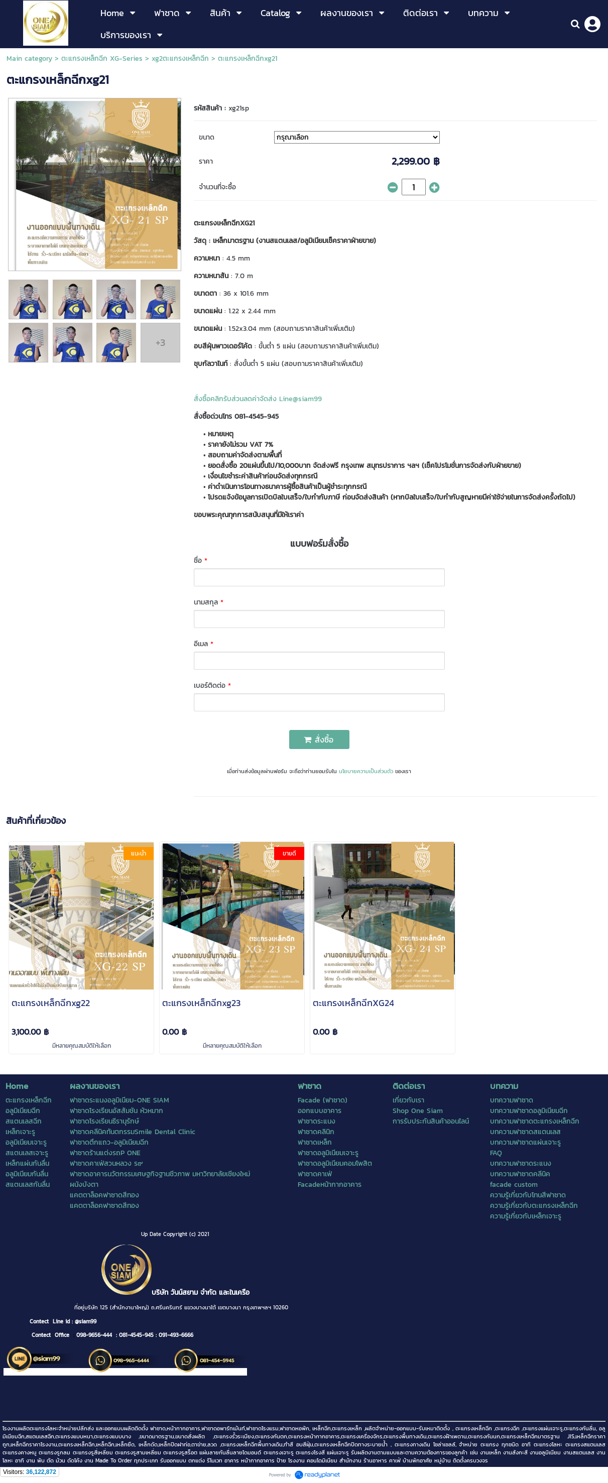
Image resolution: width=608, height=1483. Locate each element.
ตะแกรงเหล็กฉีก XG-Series (102, 58)
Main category (29, 58)
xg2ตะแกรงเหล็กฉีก (180, 58)
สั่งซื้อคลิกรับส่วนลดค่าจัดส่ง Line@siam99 (258, 399)
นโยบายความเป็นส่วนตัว (366, 771)
